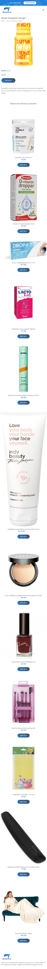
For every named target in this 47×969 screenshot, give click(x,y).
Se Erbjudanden (30, 3)
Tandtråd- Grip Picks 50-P (23, 158)
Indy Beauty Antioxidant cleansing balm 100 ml (23, 529)
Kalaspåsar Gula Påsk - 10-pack (23, 794)
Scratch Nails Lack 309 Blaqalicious (23, 662)
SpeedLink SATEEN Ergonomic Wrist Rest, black (23, 867)
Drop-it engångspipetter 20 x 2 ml (23, 263)
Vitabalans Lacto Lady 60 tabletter (23, 329)
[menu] (43, 10)
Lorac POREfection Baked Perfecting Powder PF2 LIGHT (23, 596)
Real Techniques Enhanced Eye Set (23, 728)
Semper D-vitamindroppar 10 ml (23, 224)
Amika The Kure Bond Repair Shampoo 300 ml (23, 395)
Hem (2, 21)
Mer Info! (8, 80)
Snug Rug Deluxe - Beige (23, 933)
